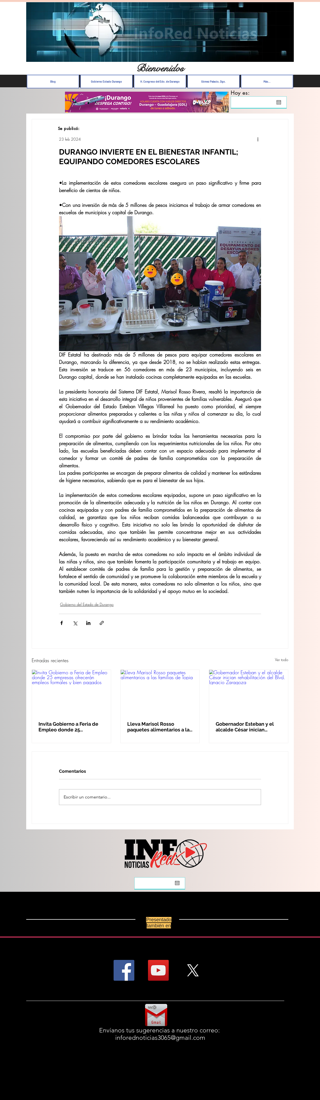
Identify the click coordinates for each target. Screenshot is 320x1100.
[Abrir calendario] (279, 102)
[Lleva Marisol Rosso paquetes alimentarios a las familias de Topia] (160, 692)
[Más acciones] (257, 139)
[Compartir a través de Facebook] (61, 623)
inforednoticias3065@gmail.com (160, 1037)
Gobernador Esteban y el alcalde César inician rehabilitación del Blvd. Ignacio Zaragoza (245, 727)
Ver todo (281, 659)
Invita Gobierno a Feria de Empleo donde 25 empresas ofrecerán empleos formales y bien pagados (68, 727)
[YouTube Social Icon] (158, 970)
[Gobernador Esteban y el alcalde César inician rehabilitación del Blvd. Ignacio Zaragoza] (248, 692)
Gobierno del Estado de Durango (87, 604)
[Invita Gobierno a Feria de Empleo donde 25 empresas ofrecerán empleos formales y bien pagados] (71, 692)
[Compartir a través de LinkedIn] (88, 623)
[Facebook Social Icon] (124, 970)
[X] (192, 970)
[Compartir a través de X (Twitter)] (75, 623)
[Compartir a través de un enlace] (101, 623)
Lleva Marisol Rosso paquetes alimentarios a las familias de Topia (159, 727)
